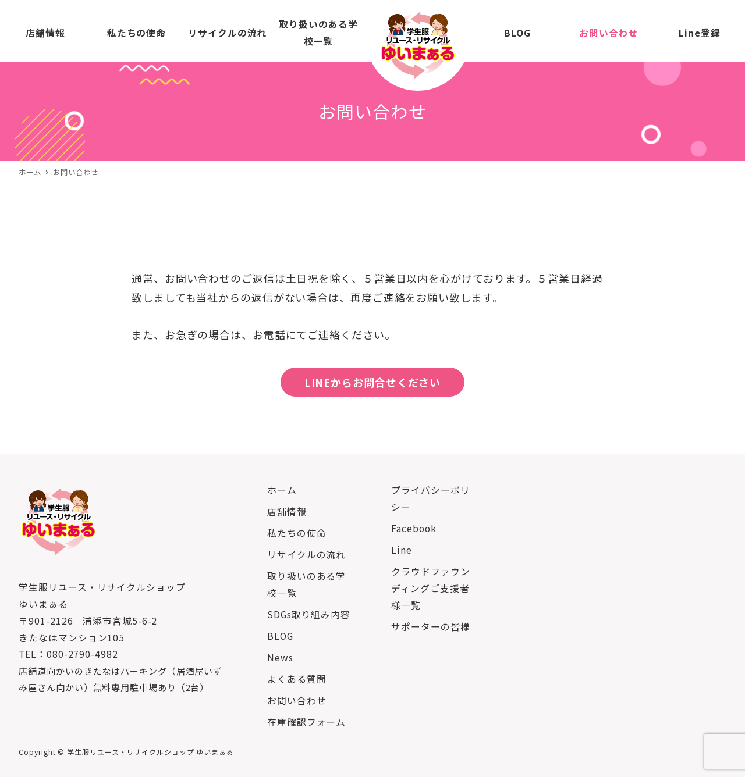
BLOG (280, 636)
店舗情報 (287, 511)
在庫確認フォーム (306, 722)
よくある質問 (296, 679)
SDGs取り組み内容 (308, 614)
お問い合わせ (296, 700)
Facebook (413, 528)
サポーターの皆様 (430, 626)
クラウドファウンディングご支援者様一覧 (430, 588)
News (280, 657)
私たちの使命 (296, 533)
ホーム (282, 490)
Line (401, 550)
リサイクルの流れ (306, 554)
